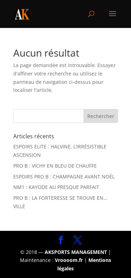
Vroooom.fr (69, 260)
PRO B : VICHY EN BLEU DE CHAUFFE (55, 165)
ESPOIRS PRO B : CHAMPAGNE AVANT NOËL (64, 176)
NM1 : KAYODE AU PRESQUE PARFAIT (56, 187)
